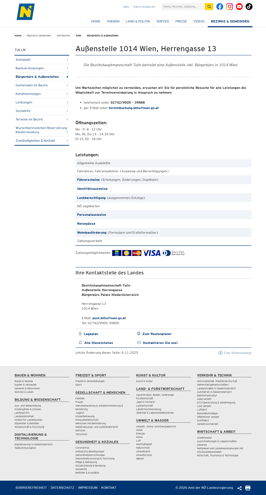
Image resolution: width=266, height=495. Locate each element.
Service (162, 21)
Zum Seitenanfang (234, 353)
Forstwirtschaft (144, 398)
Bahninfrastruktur (207, 395)
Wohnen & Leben (24, 391)
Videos (199, 21)
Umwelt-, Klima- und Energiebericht (156, 426)
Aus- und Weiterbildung (28, 405)
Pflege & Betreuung (86, 462)
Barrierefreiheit (31, 488)
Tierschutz (81, 434)
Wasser (140, 458)
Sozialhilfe (81, 469)
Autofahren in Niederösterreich (214, 391)
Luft (138, 440)
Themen (113, 21)
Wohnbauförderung (91, 232)
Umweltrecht (143, 451)
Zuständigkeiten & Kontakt (42, 141)
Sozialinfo (42, 111)
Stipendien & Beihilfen (27, 423)
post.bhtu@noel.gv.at (109, 318)
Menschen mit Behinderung (90, 423)
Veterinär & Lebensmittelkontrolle (155, 412)
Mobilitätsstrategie (207, 413)
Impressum (87, 488)
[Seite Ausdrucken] (247, 489)
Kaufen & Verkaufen (26, 384)
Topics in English (144, 6)
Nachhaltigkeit (144, 444)
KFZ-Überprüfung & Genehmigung (216, 402)
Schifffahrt (203, 420)
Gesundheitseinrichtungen (90, 455)
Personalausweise (91, 215)
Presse (181, 21)
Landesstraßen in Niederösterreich (216, 388)
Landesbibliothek (24, 416)
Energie (140, 433)
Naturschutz (143, 447)
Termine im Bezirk (42, 119)
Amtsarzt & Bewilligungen (89, 451)
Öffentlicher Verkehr (208, 416)
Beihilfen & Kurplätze (87, 472)
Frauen (79, 401)
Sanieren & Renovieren (27, 388)
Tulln (78, 35)
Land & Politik (138, 21)
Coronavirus (82, 447)
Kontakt (108, 488)
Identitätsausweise (92, 189)
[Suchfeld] (183, 6)
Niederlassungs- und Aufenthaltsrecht (96, 426)
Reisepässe (86, 224)
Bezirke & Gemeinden (230, 21)
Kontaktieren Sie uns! (160, 343)
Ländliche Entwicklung (148, 409)
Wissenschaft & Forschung (29, 426)
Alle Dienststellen (98, 343)
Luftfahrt (202, 409)
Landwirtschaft (144, 405)
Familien (80, 398)
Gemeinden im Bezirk (42, 85)
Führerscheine (88, 180)
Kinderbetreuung (85, 416)
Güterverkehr (204, 399)
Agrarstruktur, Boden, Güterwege (155, 394)
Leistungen (42, 102)
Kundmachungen (42, 94)
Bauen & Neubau (24, 381)
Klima (139, 437)
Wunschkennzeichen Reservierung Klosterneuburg (42, 130)
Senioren (80, 430)
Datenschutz (62, 488)
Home (95, 21)
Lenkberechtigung (91, 198)
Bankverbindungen (42, 68)
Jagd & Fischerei (145, 401)
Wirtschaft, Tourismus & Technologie (217, 455)
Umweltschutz (144, 455)
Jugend (79, 412)
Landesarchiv (22, 412)
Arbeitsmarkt (204, 437)
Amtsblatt (42, 60)
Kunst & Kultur (144, 381)
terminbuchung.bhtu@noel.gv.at (134, 108)
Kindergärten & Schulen (28, 409)
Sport (78, 384)
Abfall (139, 430)
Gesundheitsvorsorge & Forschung (95, 458)
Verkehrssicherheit (207, 424)
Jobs (126, 6)
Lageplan (91, 334)
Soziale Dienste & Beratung (90, 465)
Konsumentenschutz (87, 419)
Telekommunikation (25, 447)
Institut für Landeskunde (28, 419)
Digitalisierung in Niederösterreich (34, 444)
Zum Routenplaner (157, 334)
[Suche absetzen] (209, 6)
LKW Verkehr (204, 406)
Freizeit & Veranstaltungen (90, 381)
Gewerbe (202, 444)
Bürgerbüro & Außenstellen (102, 35)
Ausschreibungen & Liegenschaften (217, 441)
